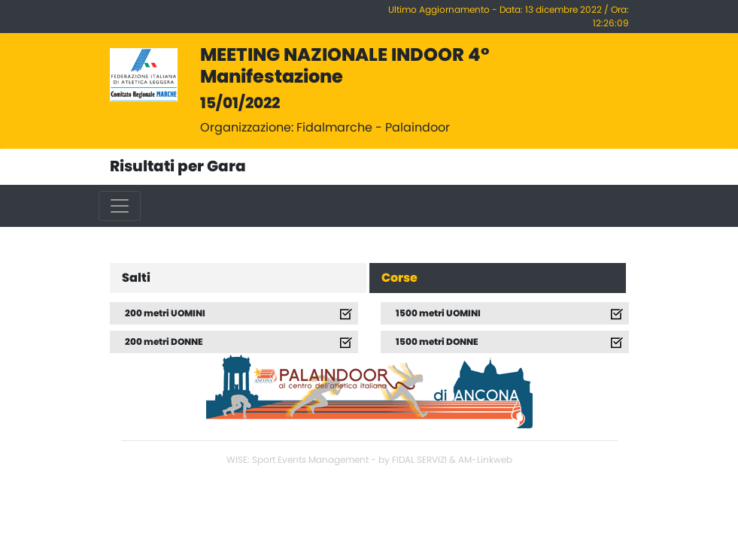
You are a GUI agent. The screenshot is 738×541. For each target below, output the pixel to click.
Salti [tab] (136, 278)
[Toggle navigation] (120, 206)
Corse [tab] (399, 278)
